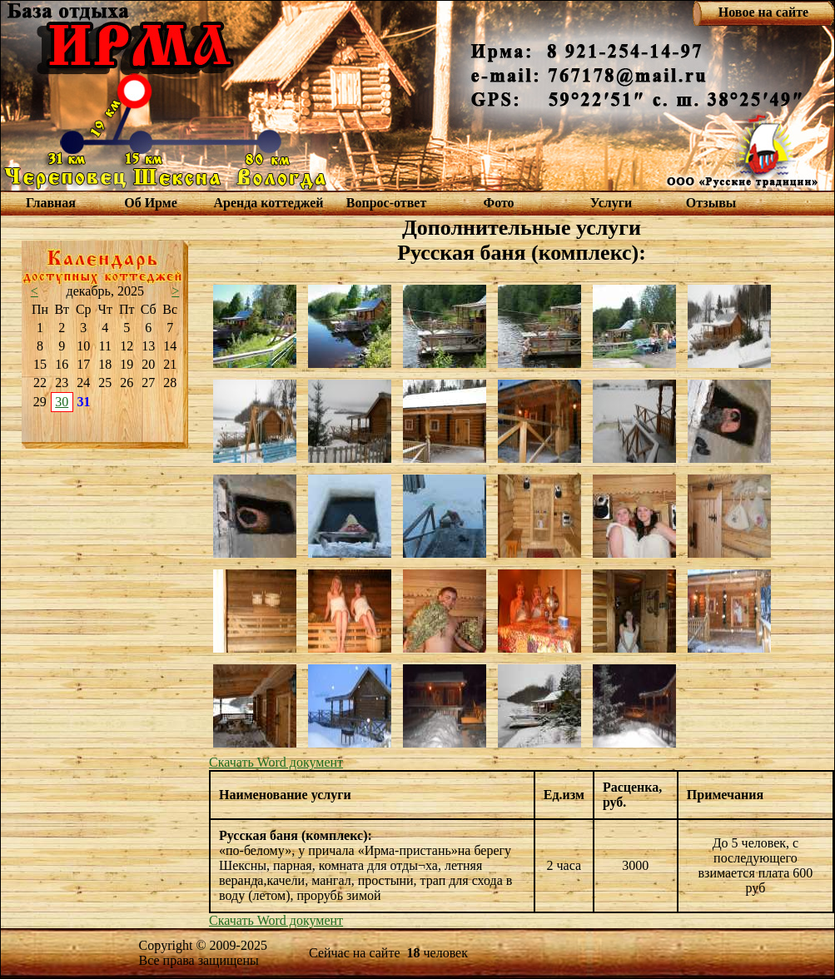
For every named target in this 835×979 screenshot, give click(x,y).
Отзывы (711, 203)
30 (61, 402)
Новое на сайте (763, 12)
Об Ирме (150, 203)
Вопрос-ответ (386, 203)
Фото (498, 203)
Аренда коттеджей (268, 203)
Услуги (611, 203)
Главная (51, 203)
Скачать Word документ (276, 762)
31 (84, 402)
